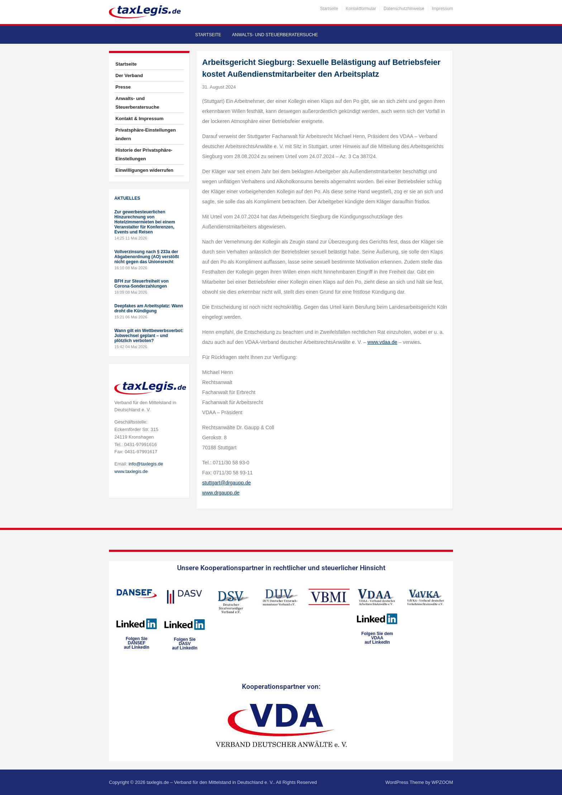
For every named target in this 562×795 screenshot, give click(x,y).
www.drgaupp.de (220, 493)
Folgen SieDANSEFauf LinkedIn (136, 643)
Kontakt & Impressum (139, 118)
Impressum (442, 8)
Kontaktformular (361, 8)
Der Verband (129, 75)
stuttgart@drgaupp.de (226, 483)
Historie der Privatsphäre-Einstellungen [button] (143, 154)
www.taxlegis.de (131, 471)
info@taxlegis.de (146, 464)
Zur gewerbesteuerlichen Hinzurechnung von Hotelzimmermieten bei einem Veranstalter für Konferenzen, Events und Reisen (144, 222)
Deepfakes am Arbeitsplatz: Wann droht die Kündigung (148, 308)
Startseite (329, 8)
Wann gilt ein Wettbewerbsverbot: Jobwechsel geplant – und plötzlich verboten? (149, 335)
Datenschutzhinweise (404, 8)
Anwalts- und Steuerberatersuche (275, 34)
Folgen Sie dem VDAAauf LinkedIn (377, 638)
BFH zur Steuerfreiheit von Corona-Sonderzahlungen (141, 284)
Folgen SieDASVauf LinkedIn (184, 643)
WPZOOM (442, 782)
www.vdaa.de (382, 342)
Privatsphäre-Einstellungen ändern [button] (145, 134)
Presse (123, 87)
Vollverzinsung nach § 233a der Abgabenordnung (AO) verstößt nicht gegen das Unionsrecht (146, 256)
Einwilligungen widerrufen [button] (144, 170)
